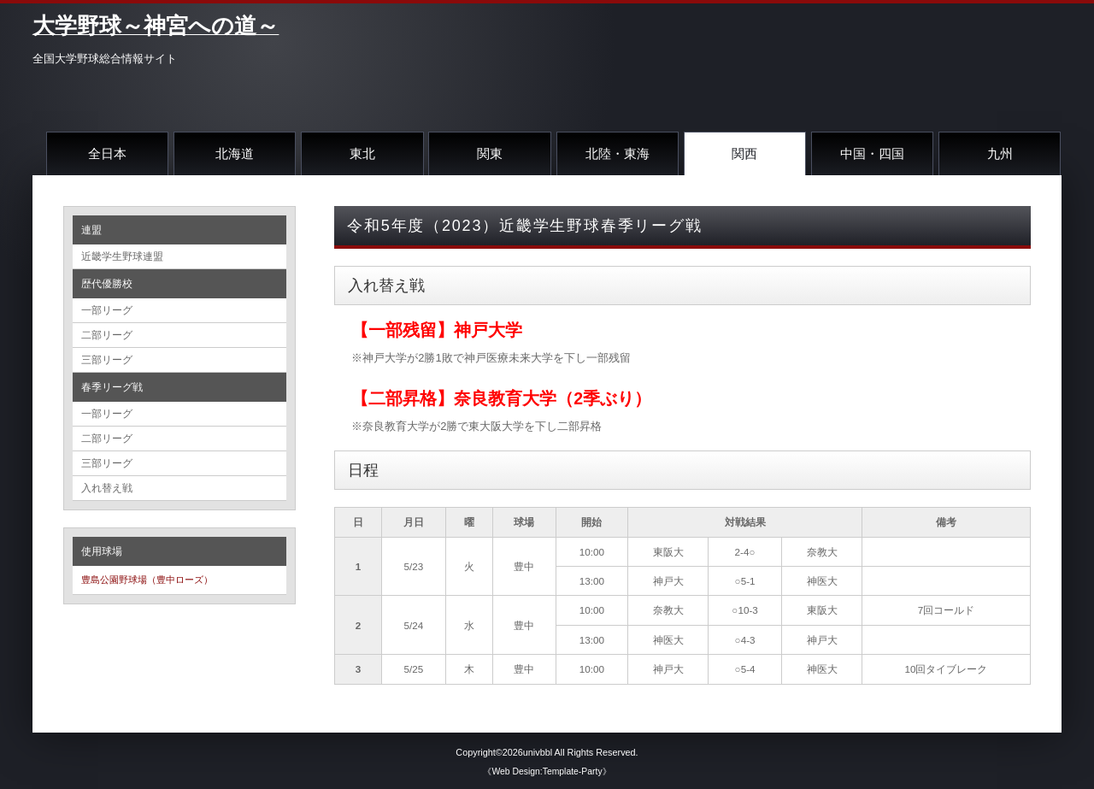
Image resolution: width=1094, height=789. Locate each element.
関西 (744, 153)
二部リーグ (106, 335)
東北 (362, 153)
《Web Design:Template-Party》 (546, 771)
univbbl (537, 752)
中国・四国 (872, 153)
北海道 (234, 153)
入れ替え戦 (106, 488)
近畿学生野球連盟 (122, 256)
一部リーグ (106, 310)
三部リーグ (106, 360)
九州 (1000, 153)
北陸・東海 (617, 153)
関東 (490, 153)
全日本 (107, 153)
